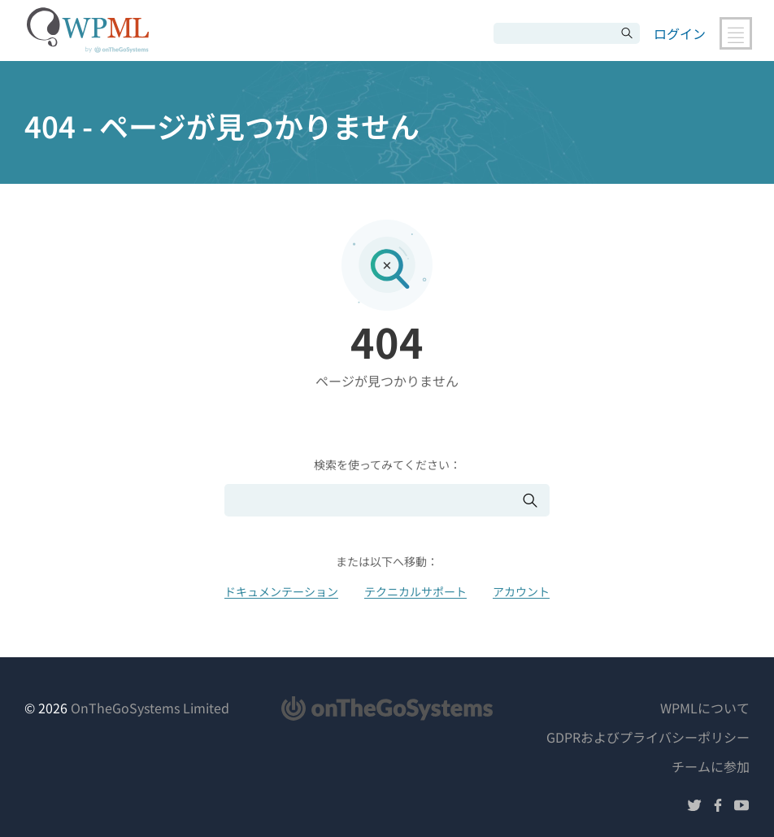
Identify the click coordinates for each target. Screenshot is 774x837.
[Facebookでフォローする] (718, 807)
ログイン (680, 33)
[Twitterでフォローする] (694, 807)
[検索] (554, 33)
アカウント (521, 591)
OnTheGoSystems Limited (150, 707)
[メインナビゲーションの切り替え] (736, 33)
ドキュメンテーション (281, 591)
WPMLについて (705, 707)
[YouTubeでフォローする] (741, 807)
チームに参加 (711, 766)
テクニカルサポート (415, 591)
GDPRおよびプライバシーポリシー (648, 737)
